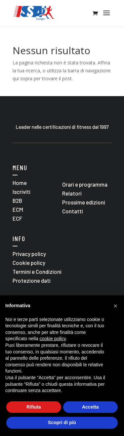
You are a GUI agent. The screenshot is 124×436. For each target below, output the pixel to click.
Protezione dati (32, 280)
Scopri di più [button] (62, 422)
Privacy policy (29, 253)
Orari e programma (84, 184)
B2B (17, 200)
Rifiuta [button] (33, 407)
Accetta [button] (90, 407)
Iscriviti (21, 191)
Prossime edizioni (83, 202)
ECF (17, 218)
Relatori (72, 193)
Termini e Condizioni (37, 271)
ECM (18, 209)
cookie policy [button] (53, 338)
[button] (115, 306)
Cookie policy (29, 262)
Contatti (72, 211)
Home (20, 182)
